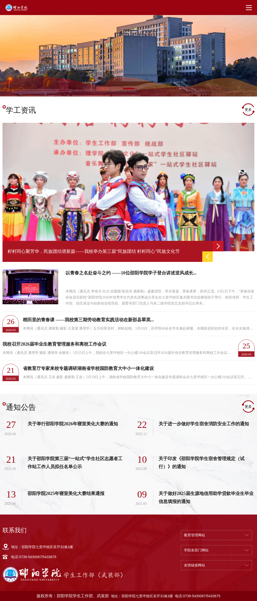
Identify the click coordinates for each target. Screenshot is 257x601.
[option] (128, 53)
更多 (248, 110)
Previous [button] (207, 256)
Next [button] (218, 246)
